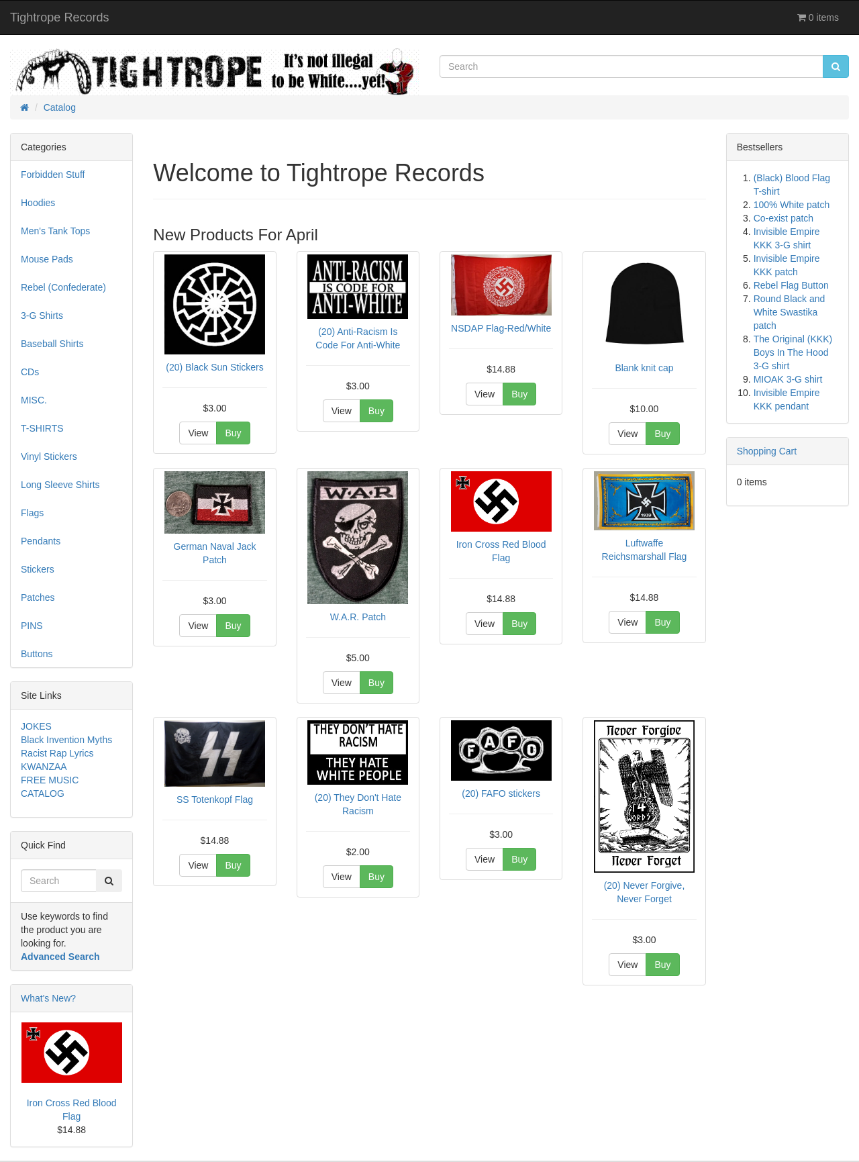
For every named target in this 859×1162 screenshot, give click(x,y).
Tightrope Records (59, 17)
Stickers (37, 569)
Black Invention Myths (66, 739)
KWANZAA (44, 766)
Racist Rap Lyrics (57, 753)
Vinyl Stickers (49, 456)
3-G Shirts (42, 315)
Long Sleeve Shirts (60, 484)
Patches (38, 597)
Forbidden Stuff (53, 174)
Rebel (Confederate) (63, 287)
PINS (32, 625)
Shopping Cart (767, 451)
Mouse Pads (47, 259)
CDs (30, 372)
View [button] (198, 433)
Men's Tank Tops (55, 231)
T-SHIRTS (42, 428)
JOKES (36, 726)
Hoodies (38, 202)
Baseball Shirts (52, 343)
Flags (32, 512)
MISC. (34, 400)
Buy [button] (233, 433)
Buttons (36, 653)
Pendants (40, 541)
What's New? (48, 998)
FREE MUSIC (50, 780)
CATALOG (42, 793)
